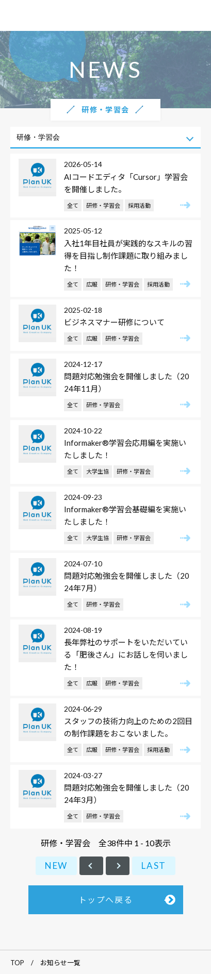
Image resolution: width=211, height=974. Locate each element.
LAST (153, 865)
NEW (56, 865)
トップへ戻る (105, 899)
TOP (17, 963)
